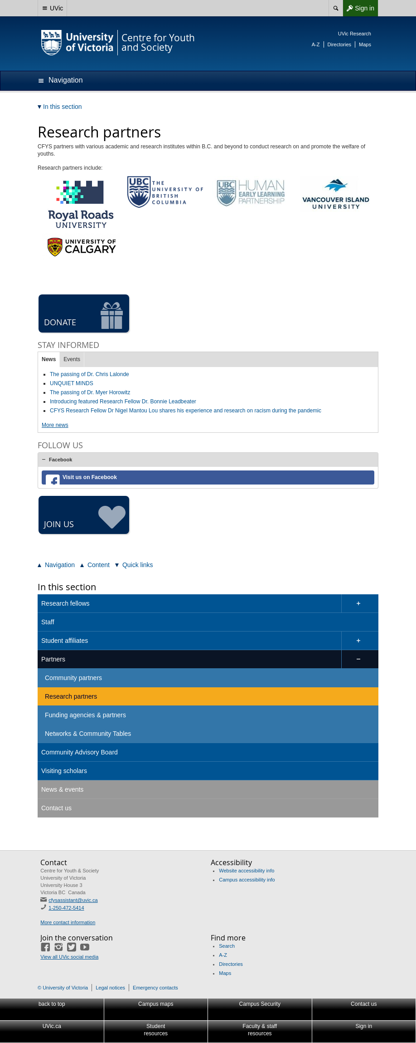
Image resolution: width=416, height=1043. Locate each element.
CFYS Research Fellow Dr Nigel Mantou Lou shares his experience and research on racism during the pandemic (185, 410)
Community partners (73, 677)
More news (55, 425)
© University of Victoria (63, 987)
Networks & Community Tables (88, 733)
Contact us (56, 808)
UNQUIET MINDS (71, 383)
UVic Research (354, 33)
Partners (53, 659)
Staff (47, 622)
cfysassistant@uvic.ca (72, 900)
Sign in (358, 8)
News (49, 359)
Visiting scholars (64, 770)
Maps (365, 44)
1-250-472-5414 (66, 908)
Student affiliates (64, 640)
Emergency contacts (155, 987)
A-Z (316, 44)
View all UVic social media (69, 957)
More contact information (67, 922)
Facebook (60, 459)
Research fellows (65, 603)
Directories (340, 44)
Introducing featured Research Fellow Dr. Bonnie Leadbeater (123, 401)
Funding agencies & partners (85, 715)
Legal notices (110, 987)
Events (71, 359)
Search (227, 946)
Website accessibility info (246, 870)
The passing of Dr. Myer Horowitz (90, 392)
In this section (67, 587)
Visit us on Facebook (90, 477)
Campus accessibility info (247, 879)
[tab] (208, 459)
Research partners (71, 696)
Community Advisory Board (79, 752)
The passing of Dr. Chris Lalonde (89, 374)
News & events (62, 789)
